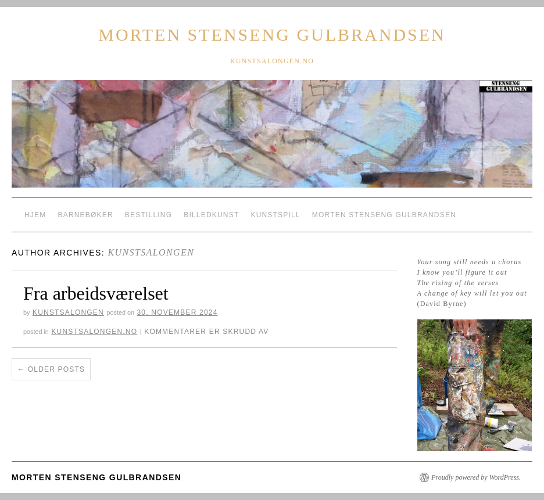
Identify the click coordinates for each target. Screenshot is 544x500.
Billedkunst (211, 215)
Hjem (35, 215)
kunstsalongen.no (94, 332)
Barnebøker (85, 215)
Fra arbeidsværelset (96, 293)
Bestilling (148, 215)
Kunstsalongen (151, 252)
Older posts (51, 369)
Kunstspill (275, 215)
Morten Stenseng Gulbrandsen (272, 34)
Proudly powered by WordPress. (476, 477)
